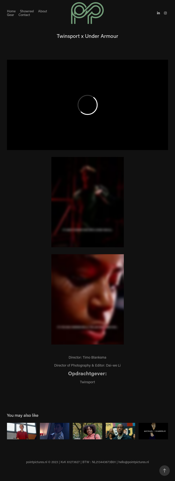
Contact (24, 15)
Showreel (27, 11)
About (42, 11)
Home (11, 11)
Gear (10, 15)
